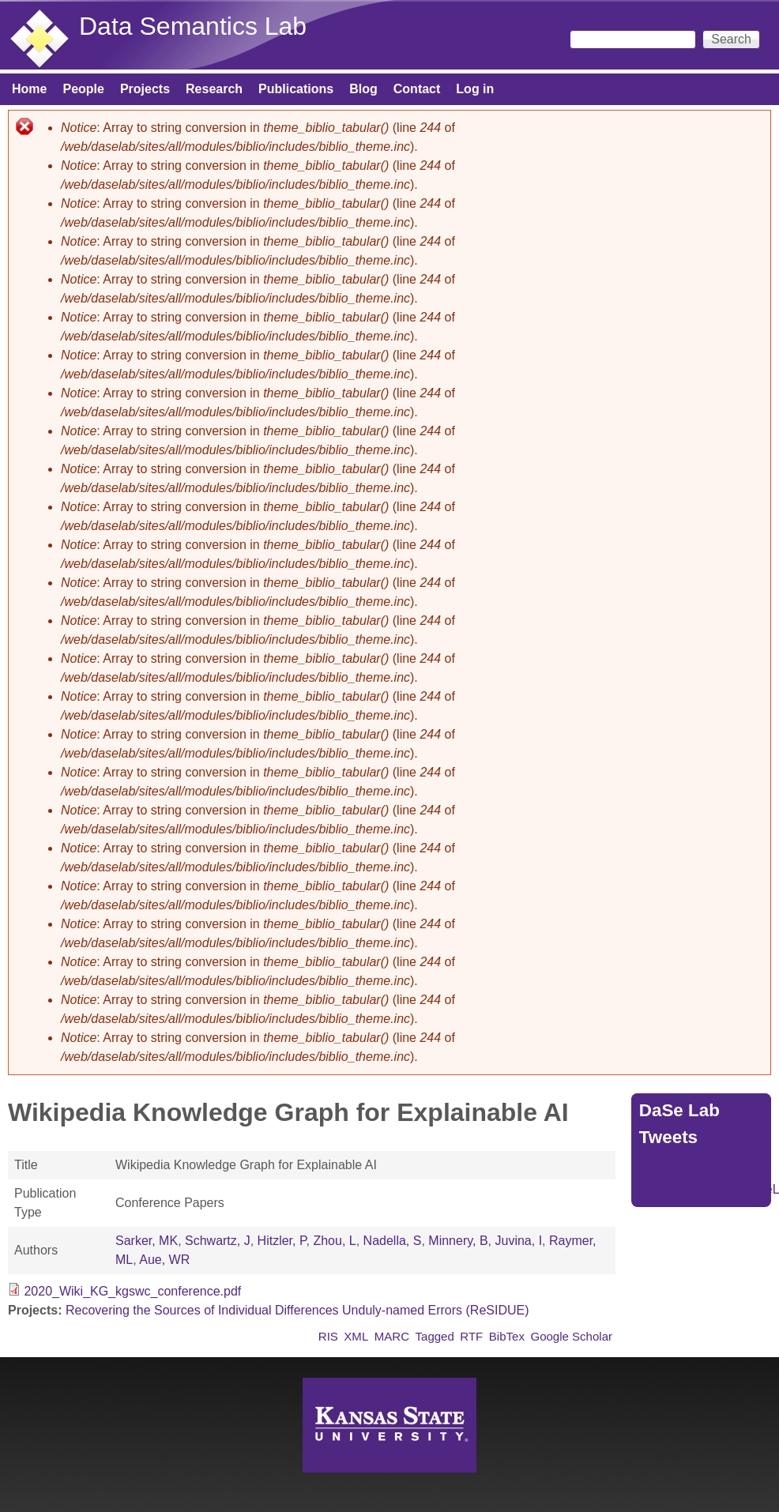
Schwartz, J (217, 1240)
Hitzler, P (282, 1240)
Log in (475, 89)
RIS (328, 1336)
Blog (363, 89)
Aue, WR (164, 1259)
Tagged (435, 1336)
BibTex (507, 1336)
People (82, 89)
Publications (295, 89)
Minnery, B (457, 1240)
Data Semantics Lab (193, 26)
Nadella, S (392, 1240)
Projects (145, 89)
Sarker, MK (146, 1240)
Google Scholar (571, 1336)
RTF (471, 1336)
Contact (417, 89)
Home (29, 89)
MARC (391, 1336)
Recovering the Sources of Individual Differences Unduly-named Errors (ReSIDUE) (297, 1310)
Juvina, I (518, 1240)
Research (214, 89)
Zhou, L (334, 1240)
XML (356, 1336)
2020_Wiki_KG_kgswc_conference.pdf (132, 1291)
